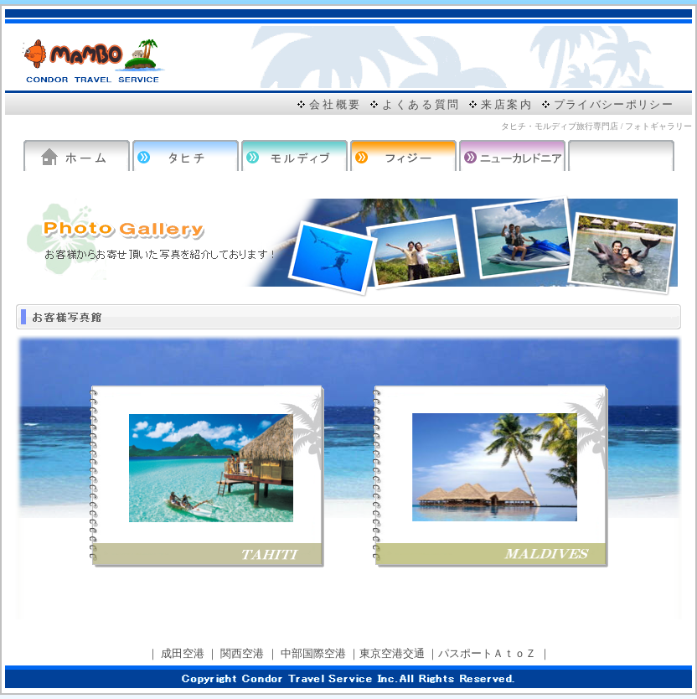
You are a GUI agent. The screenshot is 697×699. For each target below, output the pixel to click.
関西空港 (242, 653)
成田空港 (182, 653)
